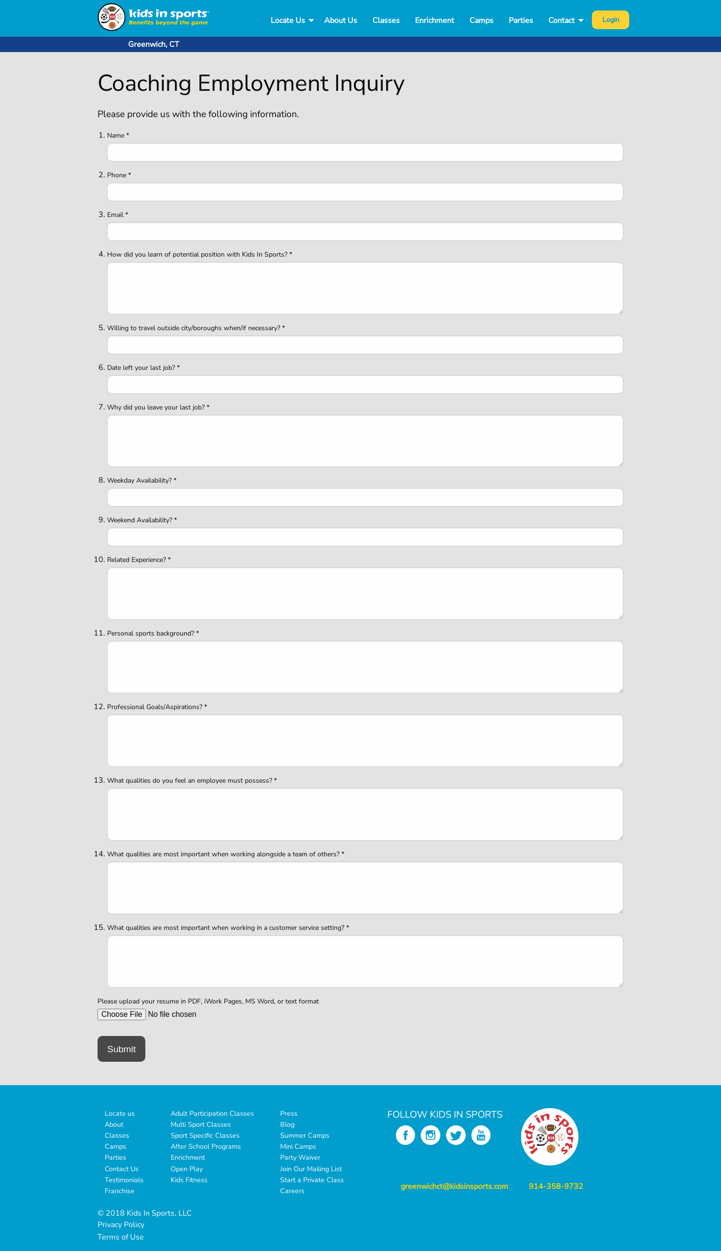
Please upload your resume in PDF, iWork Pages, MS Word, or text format (208, 1001)
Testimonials (124, 1180)
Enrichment (434, 20)
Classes (386, 20)
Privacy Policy (121, 1224)
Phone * (119, 175)
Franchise (119, 1191)
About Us (340, 20)
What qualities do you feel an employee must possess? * (192, 780)
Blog (287, 1124)
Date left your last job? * (143, 367)
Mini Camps (298, 1146)
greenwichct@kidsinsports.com (454, 1186)
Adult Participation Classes (212, 1113)
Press (288, 1113)
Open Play (187, 1169)
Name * (118, 135)
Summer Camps (304, 1135)
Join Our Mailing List (311, 1169)
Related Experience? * (139, 559)
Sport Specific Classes (205, 1135)
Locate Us (288, 20)
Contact (561, 20)
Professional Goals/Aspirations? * (157, 707)
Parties (521, 20)
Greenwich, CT (153, 44)
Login (610, 19)
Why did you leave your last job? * (158, 407)
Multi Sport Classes (201, 1124)
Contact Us (122, 1169)
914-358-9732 (556, 1186)
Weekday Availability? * (141, 480)
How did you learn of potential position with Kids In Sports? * (199, 254)
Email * (117, 214)
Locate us (120, 1113)
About (114, 1124)
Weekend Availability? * (142, 520)
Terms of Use (121, 1237)
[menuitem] (290, 21)
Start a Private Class (312, 1180)
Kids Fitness (189, 1180)
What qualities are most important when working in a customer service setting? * (228, 927)
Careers (292, 1191)
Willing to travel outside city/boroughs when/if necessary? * (196, 328)
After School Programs (206, 1146)
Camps (481, 20)
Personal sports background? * (153, 633)
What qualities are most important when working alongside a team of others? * (225, 854)
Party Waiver (300, 1157)
